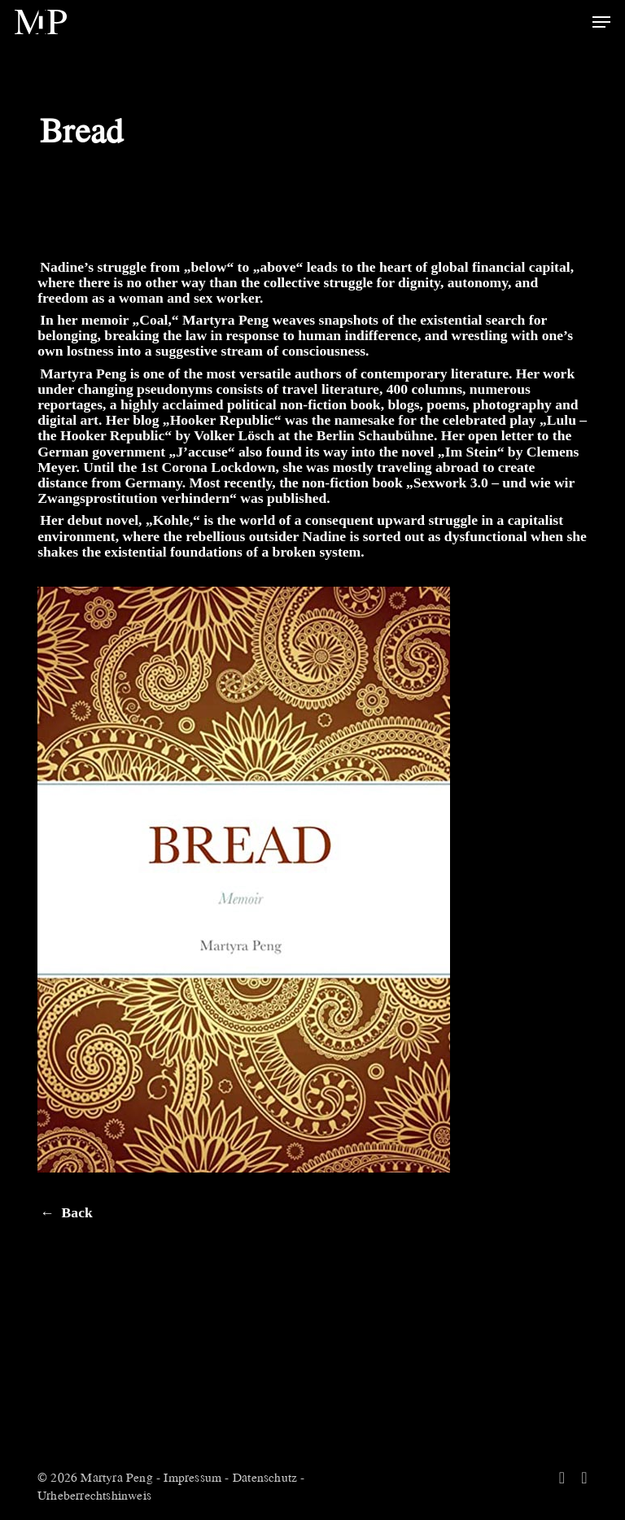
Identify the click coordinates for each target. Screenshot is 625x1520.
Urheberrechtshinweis (94, 1495)
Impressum (192, 1477)
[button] (601, 22)
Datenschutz (265, 1477)
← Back (66, 1212)
